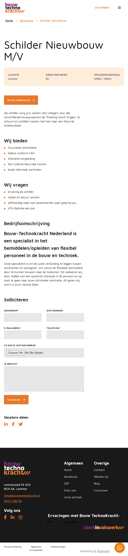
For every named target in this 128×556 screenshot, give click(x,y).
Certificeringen (58, 546)
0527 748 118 (13, 501)
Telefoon (52, 328)
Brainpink (103, 551)
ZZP (66, 483)
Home (68, 470)
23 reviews (70, 522)
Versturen (13, 399)
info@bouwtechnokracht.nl (22, 495)
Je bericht (11, 364)
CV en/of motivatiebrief (20, 345)
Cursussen (101, 490)
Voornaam (11, 310)
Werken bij (101, 476)
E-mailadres (12, 328)
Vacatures (26, 20)
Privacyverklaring (12, 546)
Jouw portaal (73, 497)
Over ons (70, 490)
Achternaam (54, 310)
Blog (97, 483)
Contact (99, 470)
